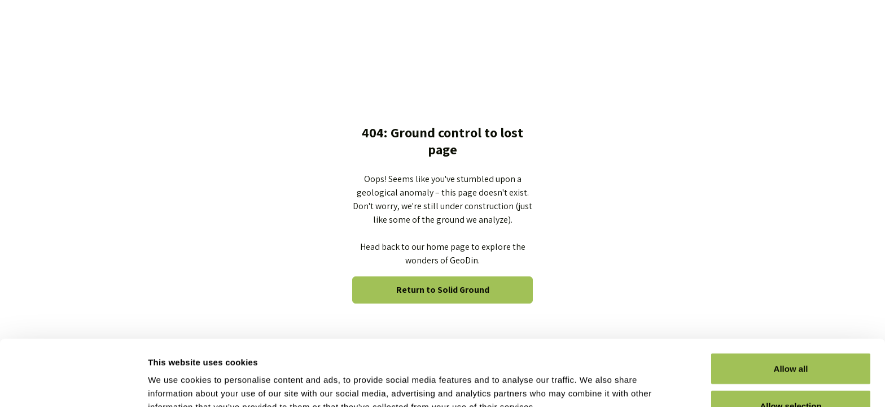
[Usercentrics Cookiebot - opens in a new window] (73, 384)
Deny (791, 377)
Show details (592, 378)
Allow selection (790, 340)
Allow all (791, 303)
